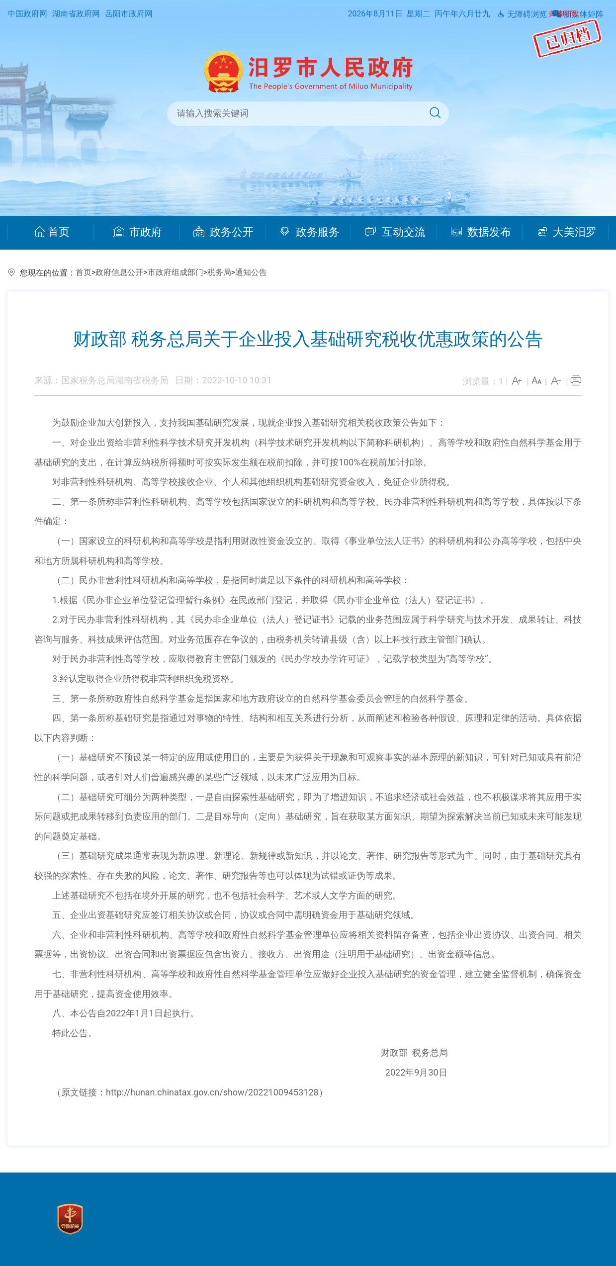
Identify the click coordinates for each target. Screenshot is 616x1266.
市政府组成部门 (175, 272)
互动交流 (395, 232)
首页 (52, 232)
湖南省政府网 (76, 13)
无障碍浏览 (522, 14)
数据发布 (481, 232)
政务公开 (223, 232)
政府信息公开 (119, 272)
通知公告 (251, 272)
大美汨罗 (567, 232)
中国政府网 (27, 13)
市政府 (138, 232)
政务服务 (309, 232)
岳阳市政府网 (129, 13)
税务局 (219, 272)
